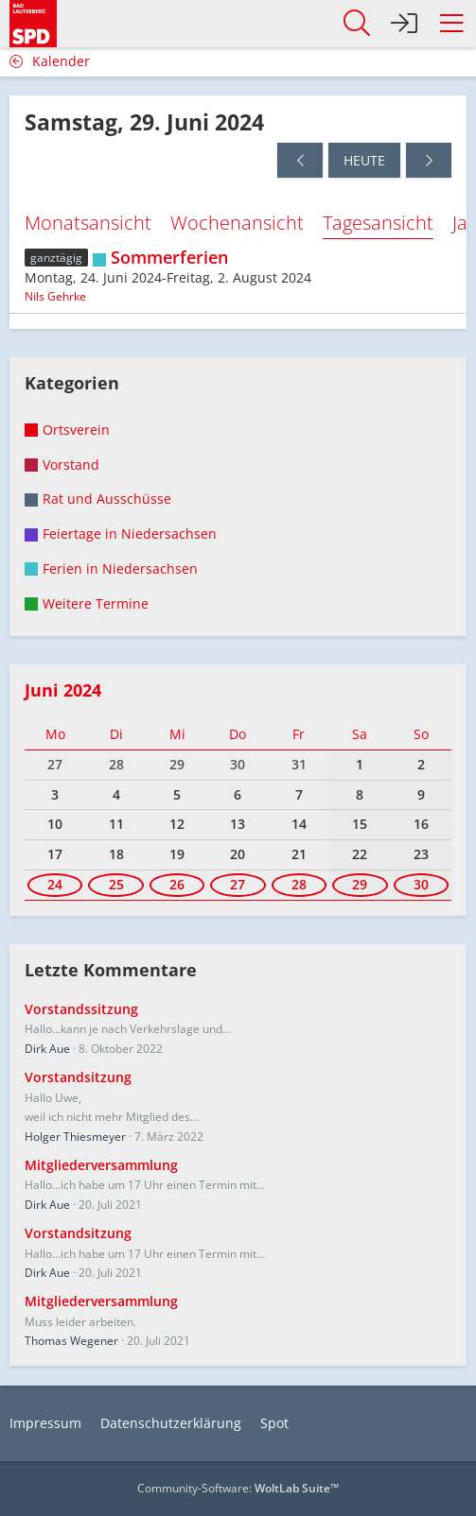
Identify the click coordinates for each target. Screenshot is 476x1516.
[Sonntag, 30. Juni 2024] (428, 160)
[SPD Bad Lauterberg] (33, 20)
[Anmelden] (404, 24)
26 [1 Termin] (177, 884)
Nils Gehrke (55, 296)
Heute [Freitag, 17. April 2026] (364, 160)
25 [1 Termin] (116, 884)
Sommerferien (169, 257)
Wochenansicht (237, 222)
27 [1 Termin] (237, 884)
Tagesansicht (378, 222)
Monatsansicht (88, 222)
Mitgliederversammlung (101, 1165)
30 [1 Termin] (421, 884)
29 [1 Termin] (359, 884)
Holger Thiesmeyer (75, 1136)
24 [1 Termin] (54, 884)
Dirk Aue (47, 1049)
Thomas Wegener (71, 1341)
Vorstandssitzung (81, 1009)
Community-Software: (238, 1488)
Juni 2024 (63, 690)
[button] (451, 24)
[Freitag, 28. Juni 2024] (300, 160)
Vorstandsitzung (78, 1077)
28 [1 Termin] (299, 884)
